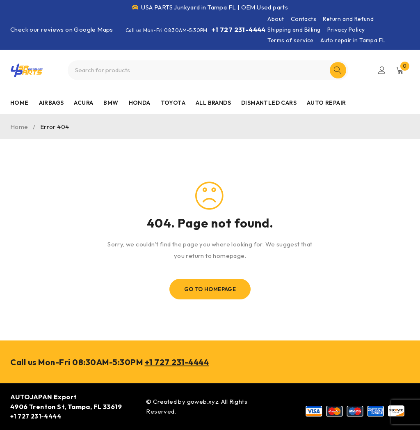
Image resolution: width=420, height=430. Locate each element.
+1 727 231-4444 (239, 29)
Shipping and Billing (293, 29)
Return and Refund (348, 19)
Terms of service (290, 40)
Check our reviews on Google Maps (61, 29)
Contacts (303, 19)
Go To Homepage (210, 289)
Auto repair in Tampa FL (352, 40)
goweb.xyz (203, 401)
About (275, 19)
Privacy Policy (346, 29)
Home (19, 127)
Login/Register (382, 70)
